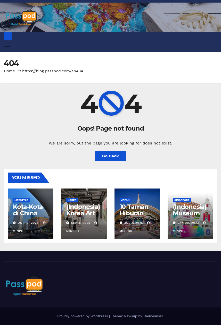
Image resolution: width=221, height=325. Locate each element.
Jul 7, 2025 (133, 223)
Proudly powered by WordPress (83, 316)
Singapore (181, 200)
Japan (125, 200)
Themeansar (153, 316)
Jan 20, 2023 (188, 223)
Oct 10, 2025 (28, 223)
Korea (72, 200)
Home (9, 71)
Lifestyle (21, 200)
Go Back (110, 155)
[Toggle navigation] (7, 45)
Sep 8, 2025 (80, 223)
